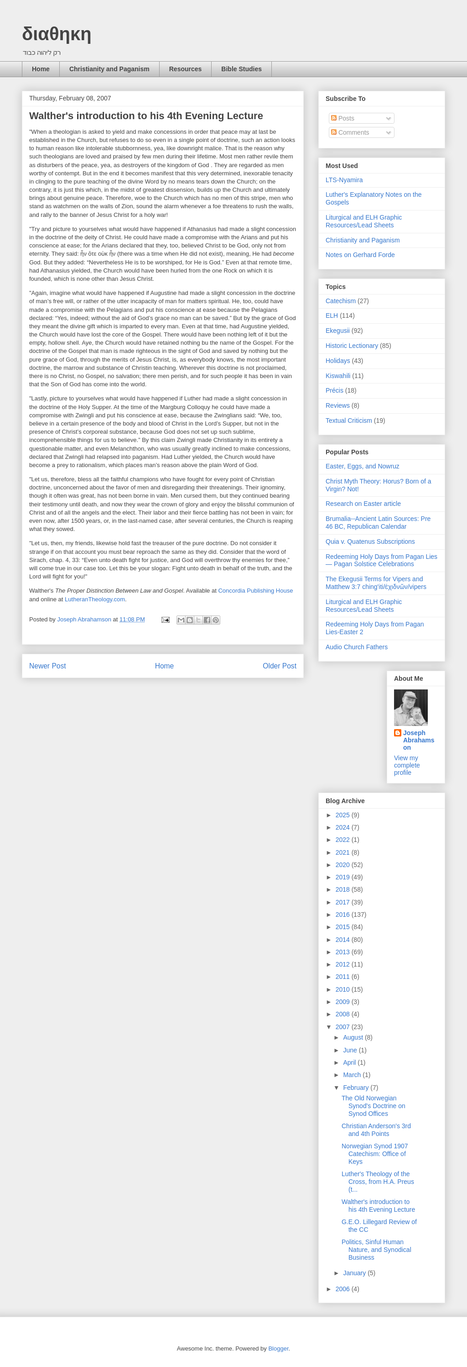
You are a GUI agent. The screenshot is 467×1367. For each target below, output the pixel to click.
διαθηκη (57, 34)
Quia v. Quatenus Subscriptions (370, 541)
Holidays (338, 360)
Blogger (278, 1348)
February (356, 1087)
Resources (185, 69)
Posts (342, 118)
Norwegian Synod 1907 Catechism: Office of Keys (375, 1153)
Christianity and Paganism (109, 69)
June (350, 1050)
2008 (344, 1014)
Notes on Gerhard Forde (360, 254)
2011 (344, 976)
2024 (344, 827)
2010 (344, 989)
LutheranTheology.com (95, 599)
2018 (344, 889)
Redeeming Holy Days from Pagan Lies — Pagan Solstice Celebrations (381, 560)
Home (41, 69)
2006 (344, 1289)
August (353, 1037)
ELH (332, 315)
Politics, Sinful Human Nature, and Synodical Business (376, 1249)
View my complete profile (407, 765)
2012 (344, 964)
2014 (344, 939)
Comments (350, 132)
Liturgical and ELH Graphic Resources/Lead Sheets (364, 221)
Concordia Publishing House (255, 590)
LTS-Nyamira (344, 180)
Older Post (279, 666)
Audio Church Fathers (357, 647)
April (350, 1062)
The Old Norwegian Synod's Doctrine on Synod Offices (373, 1105)
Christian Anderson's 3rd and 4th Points (376, 1129)
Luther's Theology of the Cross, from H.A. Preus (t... (378, 1181)
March (353, 1074)
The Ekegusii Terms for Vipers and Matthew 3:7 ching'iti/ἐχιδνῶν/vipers (376, 582)
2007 (344, 1027)
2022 (344, 839)
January (355, 1273)
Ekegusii (338, 330)
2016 (344, 914)
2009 (344, 1001)
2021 (344, 852)
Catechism (341, 301)
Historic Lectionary (352, 345)
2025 (344, 815)
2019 (344, 877)
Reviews (338, 405)
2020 (344, 864)
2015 (344, 927)
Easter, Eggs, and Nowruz (363, 466)
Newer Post (47, 666)
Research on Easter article (363, 503)
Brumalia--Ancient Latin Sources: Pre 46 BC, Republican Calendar (378, 522)
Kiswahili (338, 375)
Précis (334, 390)
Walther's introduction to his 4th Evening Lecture (378, 1205)
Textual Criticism (349, 420)
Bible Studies (241, 69)
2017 (344, 902)
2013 (344, 952)
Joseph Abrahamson (418, 740)
